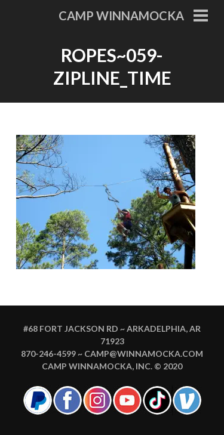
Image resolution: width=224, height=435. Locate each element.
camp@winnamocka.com (143, 353)
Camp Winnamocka (121, 15)
